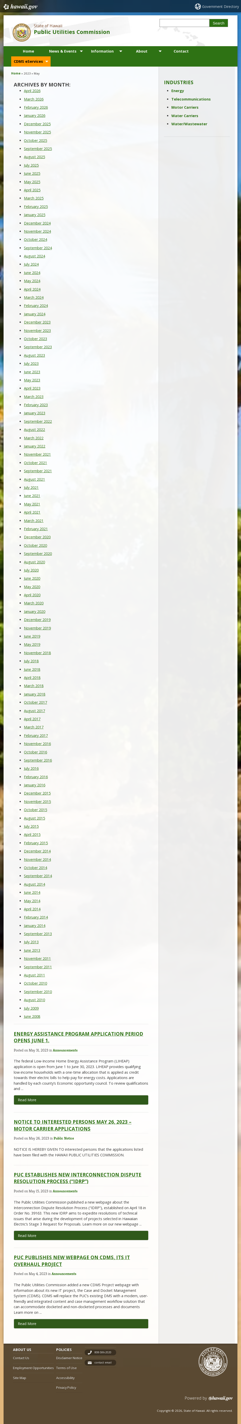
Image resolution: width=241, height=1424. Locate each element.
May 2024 (32, 280)
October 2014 (35, 867)
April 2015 (32, 834)
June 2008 (32, 1016)
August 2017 (34, 710)
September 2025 (38, 148)
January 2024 (34, 314)
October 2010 (35, 983)
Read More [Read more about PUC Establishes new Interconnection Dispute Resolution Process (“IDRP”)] (27, 1235)
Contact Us (21, 1358)
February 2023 (36, 404)
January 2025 (34, 214)
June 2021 (32, 495)
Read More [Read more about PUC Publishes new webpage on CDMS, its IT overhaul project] (27, 1323)
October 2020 (35, 545)
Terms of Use (66, 1368)
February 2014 (36, 917)
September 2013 (38, 933)
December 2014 (37, 851)
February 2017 (36, 735)
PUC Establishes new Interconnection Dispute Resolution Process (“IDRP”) (77, 1177)
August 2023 (34, 355)
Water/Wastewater (189, 123)
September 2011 (38, 966)
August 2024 (34, 256)
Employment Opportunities (33, 1368)
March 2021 (33, 520)
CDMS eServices (28, 61)
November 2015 (37, 801)
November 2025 (37, 132)
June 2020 (32, 578)
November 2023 (37, 330)
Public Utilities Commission (72, 31)
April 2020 (32, 594)
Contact (181, 51)
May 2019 (32, 644)
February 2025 (36, 206)
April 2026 (32, 90)
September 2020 (38, 553)
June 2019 (32, 636)
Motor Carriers (185, 107)
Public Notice (64, 1138)
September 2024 (38, 247)
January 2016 (34, 785)
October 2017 (35, 702)
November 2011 (37, 958)
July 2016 (31, 768)
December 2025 (37, 123)
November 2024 (37, 231)
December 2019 (37, 619)
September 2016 (38, 760)
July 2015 (31, 826)
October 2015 (35, 809)
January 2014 (34, 925)
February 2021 (36, 528)
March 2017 (33, 727)
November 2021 (37, 454)
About (141, 51)
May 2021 (32, 504)
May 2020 (32, 586)
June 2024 (32, 272)
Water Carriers (184, 115)
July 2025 (31, 165)
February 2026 (36, 107)
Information (102, 51)
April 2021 (32, 512)
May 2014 (32, 900)
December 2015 (37, 793)
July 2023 (31, 363)
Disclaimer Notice (69, 1358)
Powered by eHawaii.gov (209, 1400)
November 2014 (37, 859)
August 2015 (34, 818)
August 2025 (34, 156)
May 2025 (32, 181)
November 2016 (37, 743)
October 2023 (35, 338)
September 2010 (38, 991)
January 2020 (34, 611)
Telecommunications (191, 99)
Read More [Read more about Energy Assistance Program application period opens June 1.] (27, 1099)
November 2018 (37, 652)
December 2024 (37, 223)
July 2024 (31, 264)
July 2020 (31, 570)
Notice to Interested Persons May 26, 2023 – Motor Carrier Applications (72, 1125)
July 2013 (31, 941)
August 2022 (34, 429)
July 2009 (31, 1008)
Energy (177, 90)
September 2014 (38, 875)
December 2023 (37, 322)
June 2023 (32, 371)
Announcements (65, 1050)
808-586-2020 (103, 1352)
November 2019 (37, 628)
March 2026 (33, 99)
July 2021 (31, 487)
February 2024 (36, 305)
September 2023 (38, 346)
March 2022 (33, 438)
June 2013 (32, 950)
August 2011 (34, 975)
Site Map (19, 1378)
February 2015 (36, 842)
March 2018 (33, 685)
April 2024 (32, 289)
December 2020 (37, 537)
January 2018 (34, 694)
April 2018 (32, 677)
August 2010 (34, 999)
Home (28, 51)
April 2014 (32, 909)
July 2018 (31, 661)
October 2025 (35, 140)
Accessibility (65, 1378)
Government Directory (220, 6)
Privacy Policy (66, 1387)
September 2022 (38, 421)
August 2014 (34, 884)
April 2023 (32, 388)
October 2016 (35, 752)
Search (218, 23)
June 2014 (32, 892)
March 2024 (33, 297)
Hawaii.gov (20, 7)
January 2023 (34, 413)
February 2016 (36, 776)
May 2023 (32, 380)
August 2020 (34, 562)
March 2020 (33, 603)
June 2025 (32, 173)
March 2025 (33, 198)
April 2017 (32, 718)
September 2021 (38, 470)
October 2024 (35, 239)
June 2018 (32, 669)
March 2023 (33, 396)
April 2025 (32, 190)
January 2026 (34, 115)
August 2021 (34, 479)
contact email (103, 1362)
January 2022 (34, 446)
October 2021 (35, 462)
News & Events (63, 51)
